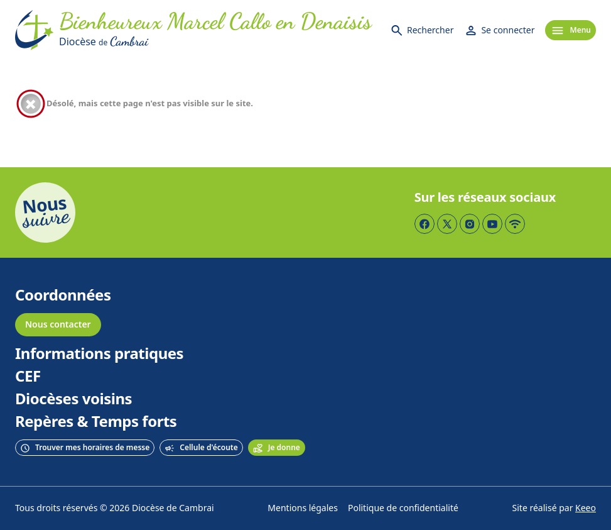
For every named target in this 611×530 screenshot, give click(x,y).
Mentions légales (303, 508)
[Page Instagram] (470, 224)
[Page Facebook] (424, 224)
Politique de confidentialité (403, 508)
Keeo (585, 508)
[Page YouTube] (492, 224)
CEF (28, 376)
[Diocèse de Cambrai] (215, 41)
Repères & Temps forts (95, 421)
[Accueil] (34, 30)
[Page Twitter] (447, 224)
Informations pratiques (99, 354)
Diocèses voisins (73, 399)
